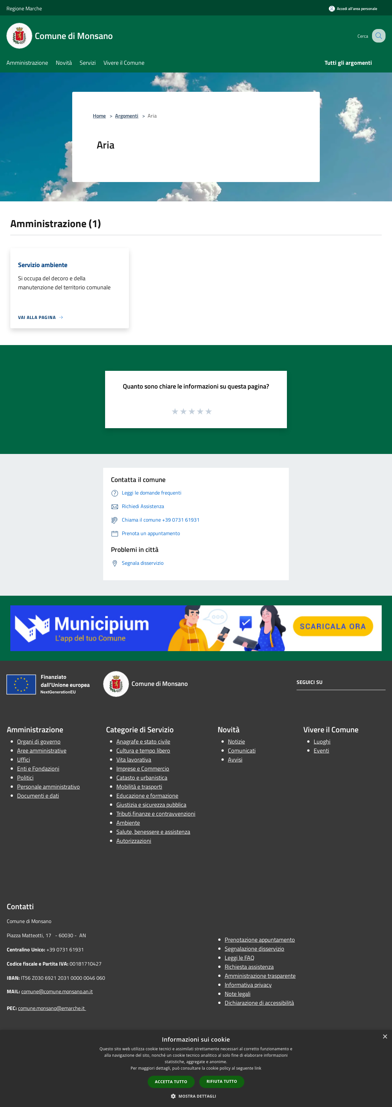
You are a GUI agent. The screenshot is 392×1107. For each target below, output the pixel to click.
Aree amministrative (41, 750)
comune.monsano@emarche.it (52, 1008)
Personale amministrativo (48, 786)
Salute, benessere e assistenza (153, 831)
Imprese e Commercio (142, 768)
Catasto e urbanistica (141, 777)
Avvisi (235, 759)
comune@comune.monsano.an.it (57, 991)
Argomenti (126, 116)
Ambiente (128, 822)
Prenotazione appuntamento (260, 939)
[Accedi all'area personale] (353, 8)
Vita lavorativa (133, 759)
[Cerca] (378, 35)
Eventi (321, 750)
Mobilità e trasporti (139, 786)
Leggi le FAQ (239, 957)
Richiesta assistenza (249, 966)
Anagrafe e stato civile (143, 741)
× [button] (384, 1037)
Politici (25, 777)
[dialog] (196, 1068)
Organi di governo (39, 741)
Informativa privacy (248, 984)
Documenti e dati (38, 795)
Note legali (237, 993)
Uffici (23, 759)
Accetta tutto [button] (171, 1081)
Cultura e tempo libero (143, 750)
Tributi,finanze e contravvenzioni (155, 813)
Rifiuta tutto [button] (222, 1081)
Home (99, 116)
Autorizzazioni (133, 840)
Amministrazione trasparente (260, 975)
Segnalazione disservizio (254, 948)
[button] (196, 1096)
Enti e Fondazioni (38, 768)
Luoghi (322, 741)
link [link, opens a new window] (258, 1068)
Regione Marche (24, 8)
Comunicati (242, 750)
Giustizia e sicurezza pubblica (151, 804)
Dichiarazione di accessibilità (259, 1002)
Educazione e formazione (147, 795)
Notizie (236, 741)
